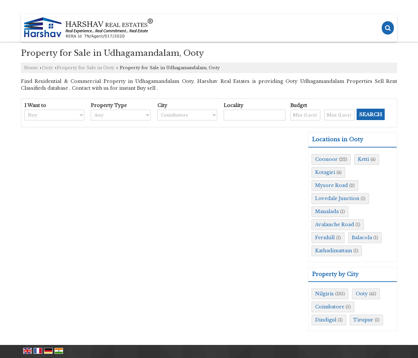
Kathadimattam (333, 251)
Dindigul (325, 320)
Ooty (47, 67)
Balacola (362, 238)
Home (31, 67)
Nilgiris (324, 294)
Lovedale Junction (337, 198)
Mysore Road (331, 185)
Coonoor (326, 159)
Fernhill (325, 238)
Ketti (363, 159)
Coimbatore (329, 307)
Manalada (327, 211)
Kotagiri (325, 172)
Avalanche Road (334, 224)
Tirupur (363, 320)
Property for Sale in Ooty (85, 67)
